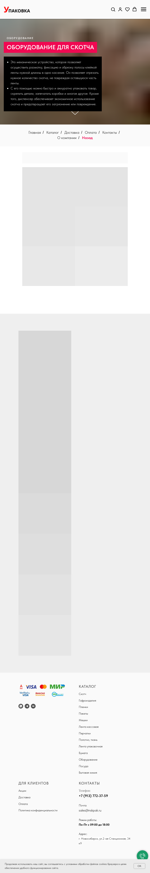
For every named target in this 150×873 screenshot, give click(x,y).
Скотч (82, 694)
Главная (34, 132)
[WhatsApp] (20, 706)
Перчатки (85, 733)
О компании (67, 137)
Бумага (83, 753)
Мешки (83, 720)
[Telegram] (27, 706)
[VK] (33, 706)
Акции (22, 790)
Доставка (71, 132)
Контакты (109, 132)
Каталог (52, 132)
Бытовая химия (88, 772)
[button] (113, 9)
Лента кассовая (89, 727)
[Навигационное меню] (143, 9)
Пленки (83, 707)
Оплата (91, 132)
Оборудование (88, 759)
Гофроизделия (87, 700)
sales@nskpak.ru (90, 810)
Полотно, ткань (88, 740)
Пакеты (83, 713)
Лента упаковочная (91, 746)
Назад (87, 137)
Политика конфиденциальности (37, 810)
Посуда (83, 766)
